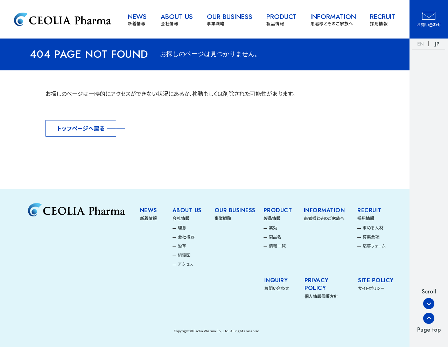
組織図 (184, 255)
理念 (182, 227)
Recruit (369, 210)
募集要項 (371, 237)
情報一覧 (277, 246)
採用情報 (365, 218)
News (148, 210)
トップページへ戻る (81, 128)
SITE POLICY (375, 280)
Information (324, 210)
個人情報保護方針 (321, 296)
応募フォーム (374, 246)
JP (437, 43)
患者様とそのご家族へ (324, 218)
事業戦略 (223, 218)
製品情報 (272, 218)
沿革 (182, 246)
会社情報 (181, 218)
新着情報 (148, 218)
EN (420, 43)
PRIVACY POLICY (316, 284)
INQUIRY (276, 280)
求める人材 (373, 227)
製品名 (275, 237)
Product (278, 210)
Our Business (235, 210)
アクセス (185, 264)
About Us (187, 210)
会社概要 (186, 237)
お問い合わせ (276, 288)
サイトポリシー (371, 288)
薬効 (273, 227)
